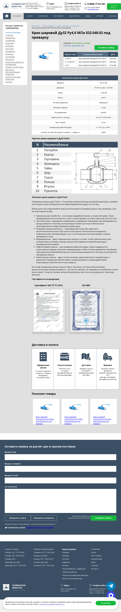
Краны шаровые (13, 32)
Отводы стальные (12, 549)
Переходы (10, 38)
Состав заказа (11, 487)
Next (120, 411)
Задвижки (10, 51)
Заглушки (10, 57)
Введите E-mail (11, 475)
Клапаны (9, 43)
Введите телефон (13, 463)
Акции (88, 16)
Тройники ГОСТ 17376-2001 (44, 553)
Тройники (10, 41)
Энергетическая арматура (12, 78)
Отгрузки (99, 16)
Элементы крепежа (14, 67)
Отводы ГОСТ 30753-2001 (15, 556)
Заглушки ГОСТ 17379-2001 (44, 566)
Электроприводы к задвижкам (14, 63)
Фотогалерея (58, 16)
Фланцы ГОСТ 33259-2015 (43, 559)
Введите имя (10, 452)
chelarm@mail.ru (93, 9)
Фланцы (9, 54)
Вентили (9, 49)
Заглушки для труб (41, 562)
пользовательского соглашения (39, 528)
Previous (30, 411)
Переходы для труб (12, 562)
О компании (42, 16)
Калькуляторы (74, 16)
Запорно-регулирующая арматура (12, 72)
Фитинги (9, 59)
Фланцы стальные (40, 556)
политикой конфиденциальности (51, 604)
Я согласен (105, 603)
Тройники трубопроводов (43, 549)
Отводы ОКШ (10, 559)
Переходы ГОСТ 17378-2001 (15, 566)
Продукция (17, 16)
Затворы (9, 46)
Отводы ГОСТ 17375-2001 (15, 553)
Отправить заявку (103, 518)
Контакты (112, 16)
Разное (8, 82)
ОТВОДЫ (9, 35)
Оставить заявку (106, 47)
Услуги (29, 16)
